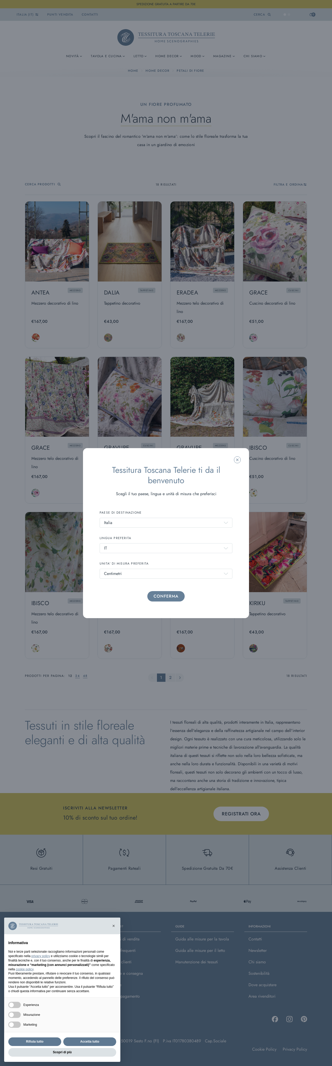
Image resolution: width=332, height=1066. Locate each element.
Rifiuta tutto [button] (34, 1041)
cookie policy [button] (24, 969)
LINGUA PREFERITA (115, 538)
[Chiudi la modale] (237, 459)
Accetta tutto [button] (89, 1041)
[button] (113, 926)
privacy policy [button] (40, 956)
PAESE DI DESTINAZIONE (121, 513)
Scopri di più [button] (62, 1052)
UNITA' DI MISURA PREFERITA (124, 563)
